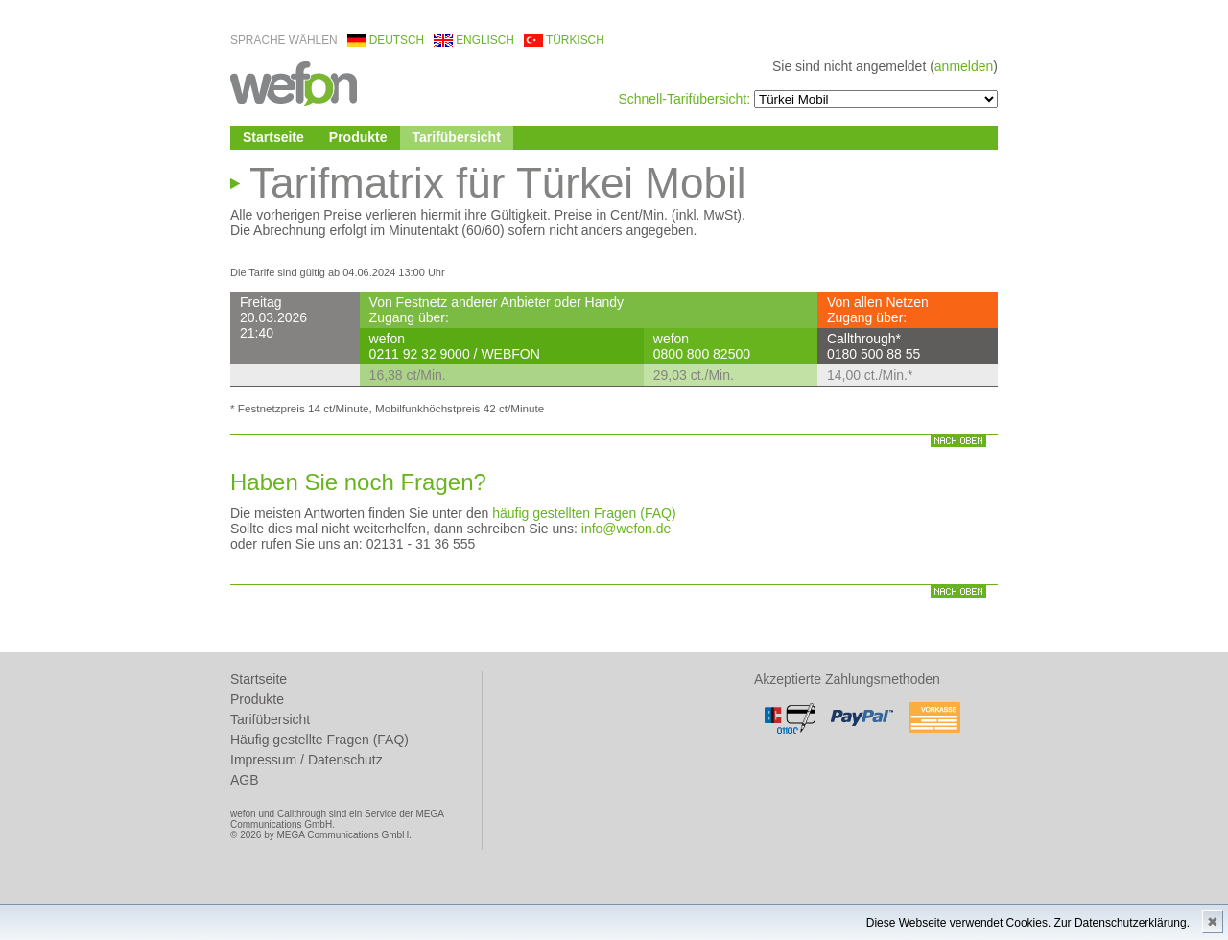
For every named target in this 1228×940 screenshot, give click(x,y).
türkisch (575, 40)
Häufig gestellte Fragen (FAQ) (319, 739)
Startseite (273, 137)
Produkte (358, 137)
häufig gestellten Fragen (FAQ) (583, 513)
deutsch (396, 40)
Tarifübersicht (457, 137)
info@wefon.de (626, 528)
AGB (244, 779)
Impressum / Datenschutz (306, 759)
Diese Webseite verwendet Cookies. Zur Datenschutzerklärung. (1028, 922)
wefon (293, 82)
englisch (485, 40)
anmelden (964, 66)
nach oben (958, 441)
